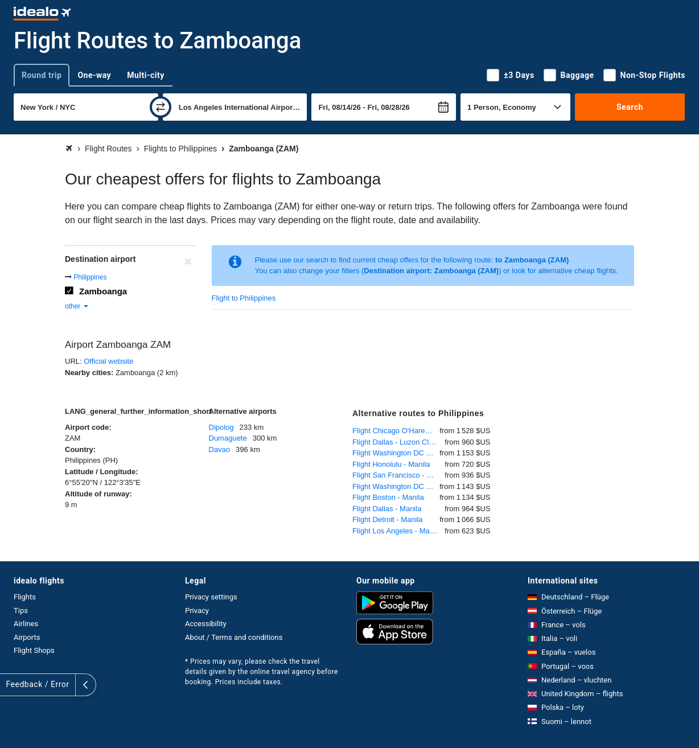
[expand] (10, 684)
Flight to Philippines (244, 298)
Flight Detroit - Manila (387, 519)
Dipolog (221, 427)
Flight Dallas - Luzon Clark (395, 442)
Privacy (197, 610)
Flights (25, 597)
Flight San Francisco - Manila (398, 475)
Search (629, 107)
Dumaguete (228, 438)
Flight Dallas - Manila (386, 508)
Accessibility (206, 623)
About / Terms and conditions (233, 637)
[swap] (160, 107)
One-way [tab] (94, 75)
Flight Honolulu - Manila (391, 464)
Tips (21, 610)
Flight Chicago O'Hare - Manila (395, 430)
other (77, 306)
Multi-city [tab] (146, 75)
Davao (220, 449)
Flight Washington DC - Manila (395, 453)
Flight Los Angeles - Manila (396, 531)
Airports (27, 637)
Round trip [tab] (41, 75)
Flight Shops (34, 650)
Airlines (26, 623)
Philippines (89, 277)
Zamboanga (103, 291)
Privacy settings (211, 597)
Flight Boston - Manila (388, 497)
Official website (108, 361)
